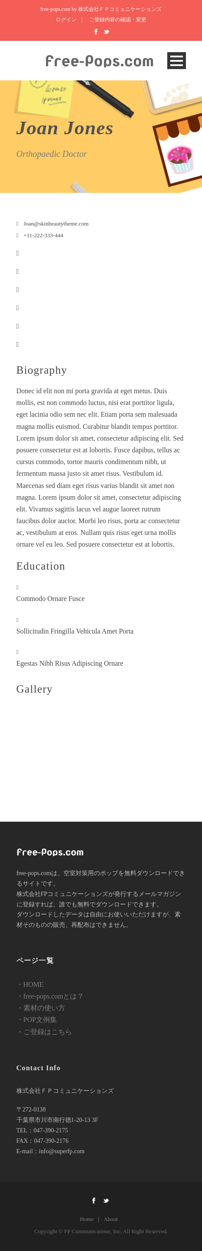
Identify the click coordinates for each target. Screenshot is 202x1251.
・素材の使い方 (41, 1008)
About (110, 1219)
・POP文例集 (37, 1019)
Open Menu (176, 60)
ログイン (66, 20)
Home (87, 1219)
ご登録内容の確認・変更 (117, 20)
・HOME (30, 984)
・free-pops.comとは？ (50, 996)
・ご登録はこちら (44, 1031)
